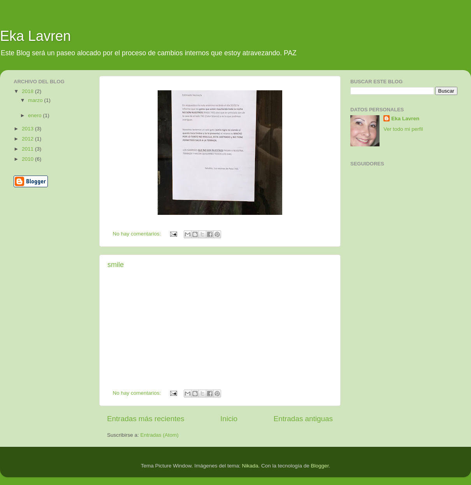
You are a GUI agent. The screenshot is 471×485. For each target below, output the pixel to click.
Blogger (320, 466)
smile (115, 265)
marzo (36, 100)
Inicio (228, 419)
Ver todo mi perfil (403, 129)
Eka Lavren (35, 36)
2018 (28, 91)
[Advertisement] (38, 225)
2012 (28, 139)
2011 (28, 149)
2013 (28, 129)
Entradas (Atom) (160, 435)
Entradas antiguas (303, 419)
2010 (28, 159)
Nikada (250, 466)
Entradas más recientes (145, 419)
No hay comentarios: (138, 234)
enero (35, 115)
